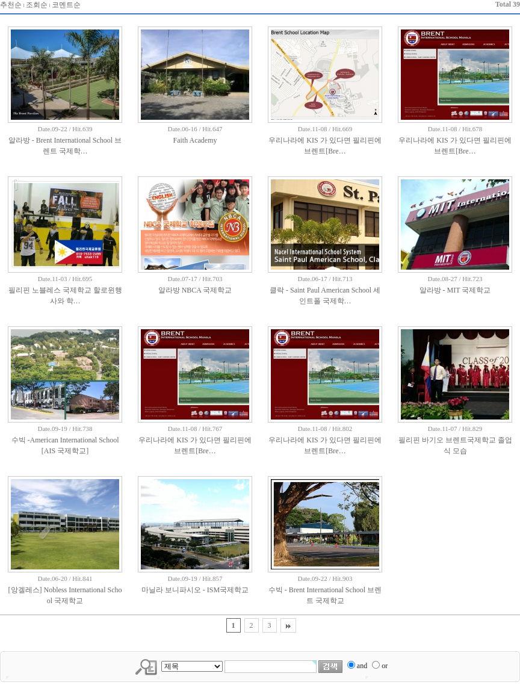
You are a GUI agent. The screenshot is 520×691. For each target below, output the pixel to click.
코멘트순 (66, 5)
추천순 (11, 5)
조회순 (37, 5)
